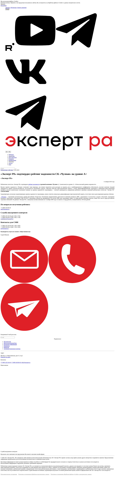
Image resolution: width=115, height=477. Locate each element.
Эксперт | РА (8, 7)
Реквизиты (7, 346)
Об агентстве (7, 341)
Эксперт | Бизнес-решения (19, 7)
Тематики (11, 161)
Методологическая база (10, 343)
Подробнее (4, 5)
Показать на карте (5, 357)
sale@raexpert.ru (5, 209)
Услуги (10, 163)
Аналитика (12, 156)
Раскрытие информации (10, 344)
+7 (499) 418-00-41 (16, 362)
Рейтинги (11, 154)
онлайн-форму (40, 454)
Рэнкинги (11, 159)
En (6, 151)
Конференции (12, 160)
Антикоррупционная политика (12, 348)
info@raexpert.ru (25, 362)
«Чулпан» (3, 196)
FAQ (10, 164)
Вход (7, 9)
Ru (9, 151)
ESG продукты (13, 157)
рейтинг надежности (34, 184)
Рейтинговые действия (7, 170)
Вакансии (6, 347)
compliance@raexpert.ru (7, 219)
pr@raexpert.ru (4, 228)
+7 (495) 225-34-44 (6, 362)
